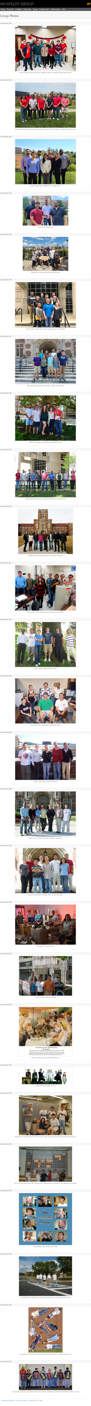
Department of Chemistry (8, 1400)
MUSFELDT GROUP (17, 4)
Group (35, 9)
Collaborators (44, 9)
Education (27, 9)
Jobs (63, 9)
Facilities (18, 9)
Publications (55, 9)
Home (3, 9)
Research (10, 9)
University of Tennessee (22, 1400)
